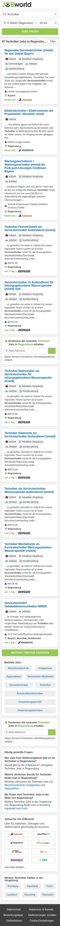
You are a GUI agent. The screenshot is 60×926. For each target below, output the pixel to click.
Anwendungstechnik (30, 702)
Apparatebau (13, 676)
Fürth (24, 808)
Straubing (29, 894)
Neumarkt (47, 894)
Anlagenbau (45, 668)
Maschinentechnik (18, 668)
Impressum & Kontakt (41, 909)
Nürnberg (44, 805)
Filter (53, 41)
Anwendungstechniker (30, 710)
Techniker (12, 41)
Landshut (12, 894)
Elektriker (45, 685)
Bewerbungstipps (13, 915)
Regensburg (38, 41)
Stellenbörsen (14, 920)
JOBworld (30, 765)
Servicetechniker (18, 685)
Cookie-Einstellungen (41, 920)
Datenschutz (14, 909)
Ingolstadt (10, 808)
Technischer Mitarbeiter (40, 676)
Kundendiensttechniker (30, 693)
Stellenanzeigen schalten (42, 915)
